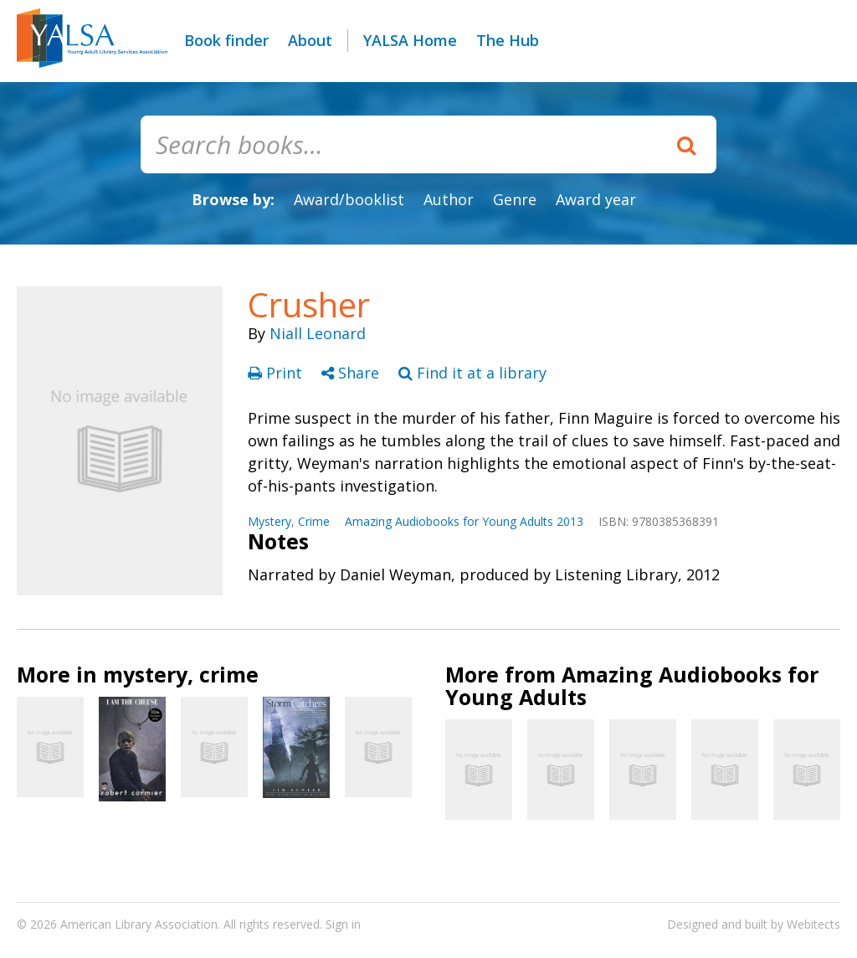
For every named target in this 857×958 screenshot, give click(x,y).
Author (448, 199)
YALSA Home (410, 40)
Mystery (269, 521)
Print (277, 373)
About (310, 40)
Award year (596, 199)
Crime (314, 521)
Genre (514, 199)
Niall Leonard (317, 333)
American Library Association (139, 924)
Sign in (343, 924)
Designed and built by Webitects (753, 924)
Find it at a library (472, 373)
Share (352, 373)
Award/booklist (349, 199)
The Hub (507, 40)
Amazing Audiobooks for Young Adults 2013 (464, 521)
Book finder (226, 40)
